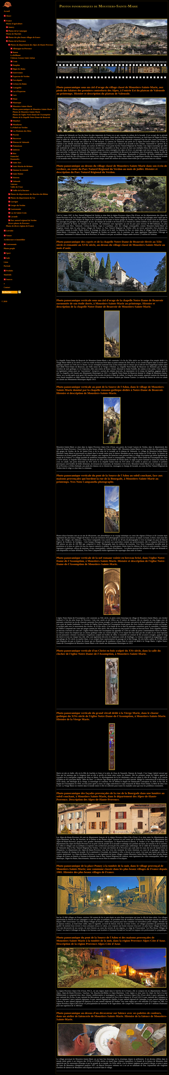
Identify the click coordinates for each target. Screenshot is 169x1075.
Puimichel (14, 156)
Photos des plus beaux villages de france (24, 37)
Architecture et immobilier (14, 240)
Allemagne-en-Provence (22, 49)
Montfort (16, 121)
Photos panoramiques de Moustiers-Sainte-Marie (34, 109)
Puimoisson (17, 146)
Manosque (17, 103)
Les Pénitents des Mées (22, 131)
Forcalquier (17, 80)
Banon (15, 52)
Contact (7, 287)
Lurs (15, 95)
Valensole (16, 181)
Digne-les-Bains (19, 69)
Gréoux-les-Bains (20, 84)
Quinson (16, 150)
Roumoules (14, 159)
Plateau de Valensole (21, 142)
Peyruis (16, 135)
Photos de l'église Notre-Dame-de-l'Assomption (31, 115)
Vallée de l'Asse (16, 187)
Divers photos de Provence (18, 223)
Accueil (7, 11)
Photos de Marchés (13, 34)
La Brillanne (15, 55)
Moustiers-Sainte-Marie (22, 106)
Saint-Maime (18, 174)
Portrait (7, 266)
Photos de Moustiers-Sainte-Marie (26, 112)
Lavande (14, 217)
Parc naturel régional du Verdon (23, 220)
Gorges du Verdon (18, 205)
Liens (6, 262)
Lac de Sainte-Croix (19, 213)
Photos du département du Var (23, 198)
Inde (8, 258)
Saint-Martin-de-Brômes (23, 166)
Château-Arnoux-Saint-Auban (22, 58)
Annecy (11, 27)
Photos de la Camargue (17, 31)
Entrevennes (18, 73)
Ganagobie (17, 88)
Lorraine (9, 231)
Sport (8, 253)
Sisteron (16, 178)
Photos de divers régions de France (20, 226)
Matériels (7, 275)
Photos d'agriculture (14, 24)
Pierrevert (17, 139)
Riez (14, 153)
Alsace (8, 16)
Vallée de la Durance (21, 190)
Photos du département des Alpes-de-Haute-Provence (32, 45)
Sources (9, 279)
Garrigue (14, 202)
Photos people (9, 248)
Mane (15, 99)
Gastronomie (16, 209)
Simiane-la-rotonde (20, 170)
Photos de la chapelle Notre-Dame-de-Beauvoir (31, 117)
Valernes (13, 184)
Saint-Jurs (17, 163)
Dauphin (16, 65)
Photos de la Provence (17, 41)
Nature (9, 236)
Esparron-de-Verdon (21, 76)
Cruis (15, 61)
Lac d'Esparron (19, 91)
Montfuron (17, 125)
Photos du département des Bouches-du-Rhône (29, 194)
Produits (9, 271)
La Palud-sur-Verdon (18, 128)
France (9, 21)
